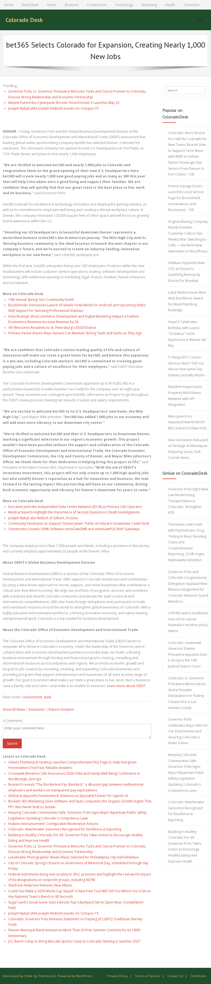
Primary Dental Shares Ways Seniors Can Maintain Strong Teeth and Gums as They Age (75, 333)
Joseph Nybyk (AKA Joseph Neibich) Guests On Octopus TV (53, 108)
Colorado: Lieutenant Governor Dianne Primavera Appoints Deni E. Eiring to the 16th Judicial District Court (187, 654)
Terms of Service (147, 976)
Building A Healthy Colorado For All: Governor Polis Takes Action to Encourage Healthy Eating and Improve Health (184, 846)
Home (9, 4)
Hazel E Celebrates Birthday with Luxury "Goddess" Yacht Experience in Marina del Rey (187, 333)
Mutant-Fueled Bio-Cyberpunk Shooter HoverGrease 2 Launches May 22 (64, 102)
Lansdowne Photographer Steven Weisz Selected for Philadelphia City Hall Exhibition (73, 857)
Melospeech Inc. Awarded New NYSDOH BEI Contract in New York (187, 422)
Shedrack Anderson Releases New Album (40, 885)
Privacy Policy (117, 976)
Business (72, 4)
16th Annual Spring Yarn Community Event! (41, 299)
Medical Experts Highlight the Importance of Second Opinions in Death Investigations (74, 512)
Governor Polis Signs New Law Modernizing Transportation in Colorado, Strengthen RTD (188, 501)
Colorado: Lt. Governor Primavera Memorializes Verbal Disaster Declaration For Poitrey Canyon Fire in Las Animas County (187, 693)
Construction (97, 4)
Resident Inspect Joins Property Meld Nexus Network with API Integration (185, 395)
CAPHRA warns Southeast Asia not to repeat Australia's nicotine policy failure (188, 622)
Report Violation (61, 709)
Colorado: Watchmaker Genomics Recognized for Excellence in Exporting (64, 829)
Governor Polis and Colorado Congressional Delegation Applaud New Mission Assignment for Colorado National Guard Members (188, 586)
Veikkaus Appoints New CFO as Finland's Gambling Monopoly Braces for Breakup (186, 271)
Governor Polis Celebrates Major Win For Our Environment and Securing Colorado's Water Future (188, 731)
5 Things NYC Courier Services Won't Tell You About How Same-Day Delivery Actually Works (186, 366)
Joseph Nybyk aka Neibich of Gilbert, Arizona (43, 518)
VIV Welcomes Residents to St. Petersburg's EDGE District (52, 327)
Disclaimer (37, 709)
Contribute (198, 976)
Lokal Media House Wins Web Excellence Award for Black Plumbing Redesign (187, 301)
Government (32, 697)
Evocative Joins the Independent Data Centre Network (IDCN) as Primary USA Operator (75, 506)
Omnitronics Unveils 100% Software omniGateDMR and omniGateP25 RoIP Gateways (74, 529)
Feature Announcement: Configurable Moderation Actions (53, 823)
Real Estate (30, 4)
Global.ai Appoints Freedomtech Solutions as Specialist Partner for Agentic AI (68, 795)
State (47, 697)
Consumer (192, 4)
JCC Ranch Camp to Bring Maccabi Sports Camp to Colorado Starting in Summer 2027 (74, 941)
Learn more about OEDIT (126, 685)
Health (170, 4)
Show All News (14, 709)
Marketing (149, 4)
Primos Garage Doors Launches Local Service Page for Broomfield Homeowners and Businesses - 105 (186, 198)
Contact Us (175, 976)
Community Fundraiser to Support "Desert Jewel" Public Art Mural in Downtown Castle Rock (78, 523)
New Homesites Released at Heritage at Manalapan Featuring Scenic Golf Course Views (188, 449)
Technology (124, 4)
